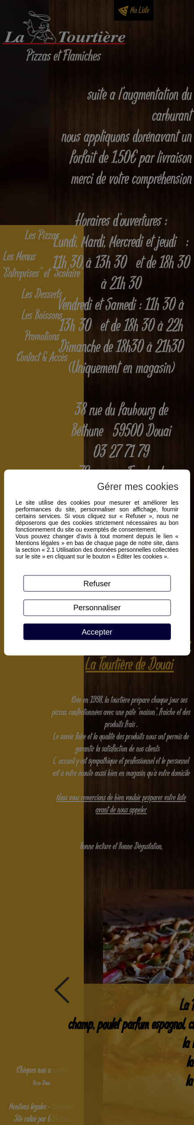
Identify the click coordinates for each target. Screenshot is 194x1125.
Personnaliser (97, 607)
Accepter (97, 631)
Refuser (97, 583)
